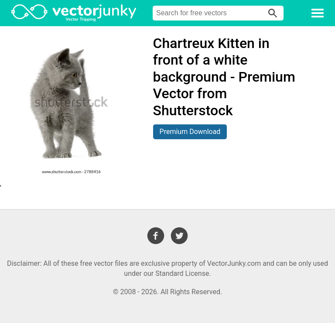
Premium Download (190, 131)
